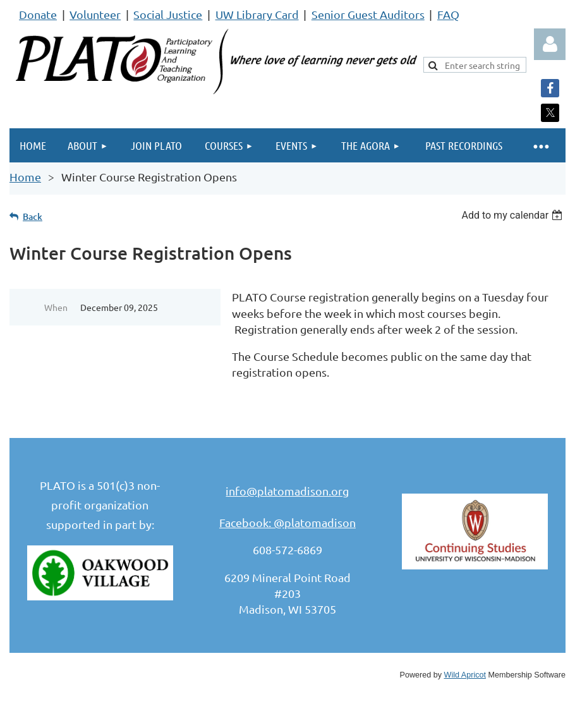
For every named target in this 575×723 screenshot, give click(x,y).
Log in (550, 44)
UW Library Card (257, 14)
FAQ (448, 14)
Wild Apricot (465, 675)
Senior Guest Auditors (368, 14)
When (56, 307)
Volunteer (95, 14)
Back (32, 216)
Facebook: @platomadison (287, 522)
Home (25, 176)
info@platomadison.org (287, 490)
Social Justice (167, 14)
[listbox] (513, 215)
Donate (38, 14)
